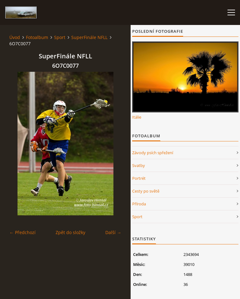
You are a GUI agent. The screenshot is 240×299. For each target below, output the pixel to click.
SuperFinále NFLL (89, 37)
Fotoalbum (37, 37)
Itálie (136, 117)
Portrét (139, 178)
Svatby (138, 165)
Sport (59, 37)
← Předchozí (22, 232)
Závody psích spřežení (152, 152)
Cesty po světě (145, 191)
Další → (113, 232)
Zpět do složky (70, 232)
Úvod (14, 37)
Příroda (139, 204)
